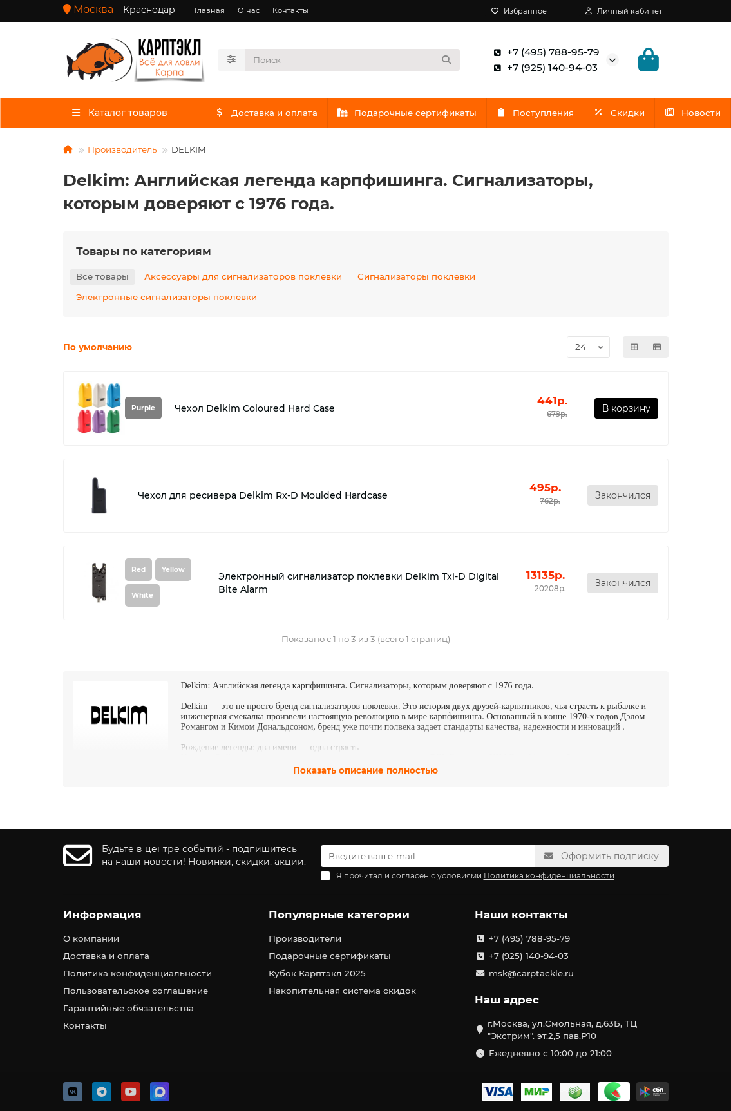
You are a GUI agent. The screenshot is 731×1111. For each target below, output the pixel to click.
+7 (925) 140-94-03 (543, 68)
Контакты (290, 10)
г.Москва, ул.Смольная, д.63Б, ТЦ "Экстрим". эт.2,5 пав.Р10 (562, 1029)
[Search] (352, 60)
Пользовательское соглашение (135, 990)
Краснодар (149, 9)
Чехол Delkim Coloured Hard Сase (255, 408)
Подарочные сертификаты (433, 113)
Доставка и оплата (275, 113)
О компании (91, 938)
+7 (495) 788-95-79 (544, 52)
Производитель (122, 150)
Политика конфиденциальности (137, 973)
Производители (305, 938)
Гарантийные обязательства (128, 1008)
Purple (143, 408)
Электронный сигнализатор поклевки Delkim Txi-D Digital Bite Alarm (358, 583)
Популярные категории (339, 914)
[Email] (428, 856)
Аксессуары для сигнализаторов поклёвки (243, 277)
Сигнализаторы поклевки (416, 277)
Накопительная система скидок (342, 990)
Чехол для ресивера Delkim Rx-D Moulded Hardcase (263, 496)
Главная (210, 10)
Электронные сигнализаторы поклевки (166, 297)
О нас (249, 10)
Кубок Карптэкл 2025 (317, 973)
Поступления (578, 113)
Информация (102, 914)
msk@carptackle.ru (531, 973)
